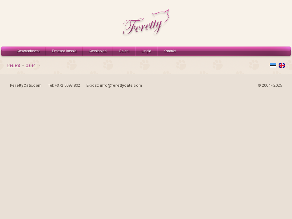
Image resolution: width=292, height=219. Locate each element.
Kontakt (169, 51)
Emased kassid (64, 51)
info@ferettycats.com (121, 85)
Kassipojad (98, 51)
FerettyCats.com (26, 85)
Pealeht (13, 65)
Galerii (124, 51)
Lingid (146, 51)
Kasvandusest (28, 51)
